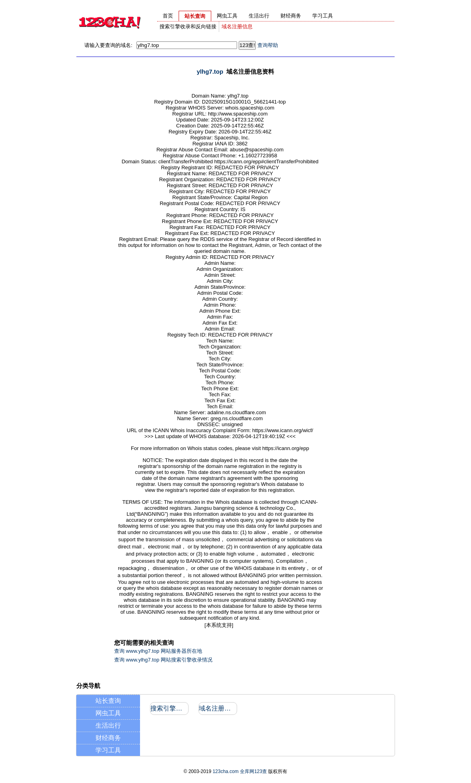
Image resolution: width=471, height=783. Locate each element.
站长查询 (108, 700)
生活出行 (108, 725)
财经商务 (108, 737)
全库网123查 (253, 771)
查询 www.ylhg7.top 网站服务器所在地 (158, 651)
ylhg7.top (210, 71)
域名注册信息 (237, 26)
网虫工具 (108, 713)
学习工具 (108, 750)
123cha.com (225, 771)
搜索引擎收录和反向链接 (188, 26)
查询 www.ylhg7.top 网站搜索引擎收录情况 (163, 660)
